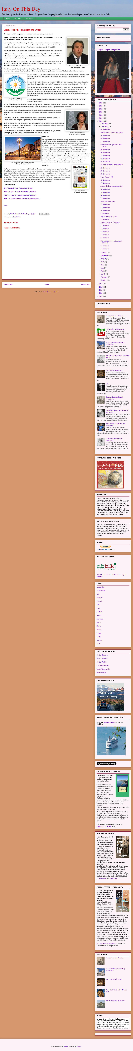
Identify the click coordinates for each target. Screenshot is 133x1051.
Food (98, 608)
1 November (104, 249)
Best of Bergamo (102, 655)
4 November (104, 235)
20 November (105, 171)
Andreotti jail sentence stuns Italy (111, 186)
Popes (99, 633)
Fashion (99, 601)
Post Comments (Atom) (50, 292)
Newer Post (8, 285)
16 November (105, 189)
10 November (105, 210)
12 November (105, 204)
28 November (105, 138)
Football (99, 612)
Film (98, 605)
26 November (105, 150)
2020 (101, 121)
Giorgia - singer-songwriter (108, 50)
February (104, 277)
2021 (101, 118)
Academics (100, 587)
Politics (18, 217)
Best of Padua (101, 662)
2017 (101, 290)
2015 (101, 296)
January (104, 280)
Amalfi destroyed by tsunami (115, 1000)
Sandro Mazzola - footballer (109, 223)
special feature (109, 722)
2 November (104, 246)
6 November (104, 229)
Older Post (85, 285)
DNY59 (65, 1046)
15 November (105, 192)
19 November (105, 174)
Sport (98, 644)
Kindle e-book (102, 878)
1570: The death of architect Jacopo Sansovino (20, 191)
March (103, 274)
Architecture (101, 590)
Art (98, 594)
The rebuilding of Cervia (108, 216)
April (102, 271)
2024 (101, 109)
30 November (105, 129)
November (104, 127)
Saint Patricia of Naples (114, 371)
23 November (105, 159)
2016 (101, 293)
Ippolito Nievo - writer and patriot (111, 132)
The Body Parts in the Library (106, 944)
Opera (99, 626)
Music (99, 622)
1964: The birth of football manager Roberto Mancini (21, 198)
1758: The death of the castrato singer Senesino (20, 195)
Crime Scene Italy (103, 665)
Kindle (109, 826)
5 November (104, 232)
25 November (105, 153)
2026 (101, 103)
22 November (105, 162)
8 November (104, 220)
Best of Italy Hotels (103, 669)
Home (8, 18)
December (104, 124)
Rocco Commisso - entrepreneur (111, 165)
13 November (105, 198)
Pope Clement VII (106, 177)
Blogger (78, 1046)
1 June (108, 384)
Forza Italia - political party (115, 329)
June (103, 265)
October (104, 253)
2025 (101, 106)
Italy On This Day (21, 9)
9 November (104, 213)
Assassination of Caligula (114, 316)
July (102, 262)
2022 (101, 115)
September (105, 256)
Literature (100, 619)
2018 (101, 287)
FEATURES (29, 18)
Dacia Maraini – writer (107, 201)
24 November (105, 156)
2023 (101, 112)
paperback (100, 826)
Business (100, 598)
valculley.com (101, 673)
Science (99, 640)
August (103, 259)
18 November (105, 180)
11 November (105, 207)
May (102, 268)
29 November (105, 135)
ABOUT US (17, 18)
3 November (104, 238)
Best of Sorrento (102, 658)
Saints (99, 637)
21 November (105, 168)
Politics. (99, 629)
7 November (104, 226)
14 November (105, 195)
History (99, 615)
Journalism (12, 217)
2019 (101, 284)
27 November (105, 141)
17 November (105, 183)
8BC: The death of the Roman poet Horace (18, 188)
